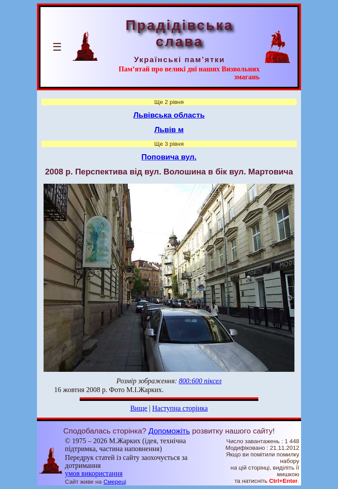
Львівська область (169, 115)
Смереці (114, 481)
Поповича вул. (168, 156)
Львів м (169, 129)
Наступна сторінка (180, 408)
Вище (138, 408)
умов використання (94, 473)
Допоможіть (169, 430)
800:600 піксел (200, 381)
